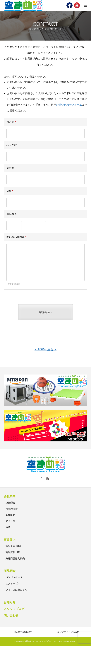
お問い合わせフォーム (69, 104)
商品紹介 (10, 570)
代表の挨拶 (12, 508)
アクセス (10, 521)
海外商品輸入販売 (15, 558)
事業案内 (10, 539)
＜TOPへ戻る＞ (45, 349)
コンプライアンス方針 (68, 632)
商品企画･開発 (13, 546)
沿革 (8, 527)
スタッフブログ (14, 608)
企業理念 (10, 502)
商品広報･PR (13, 552)
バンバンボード (14, 577)
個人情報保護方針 (23, 632)
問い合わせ (11, 615)
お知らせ (10, 602)
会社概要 (10, 515)
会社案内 (10, 496)
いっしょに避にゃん (16, 589)
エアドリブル (13, 583)
